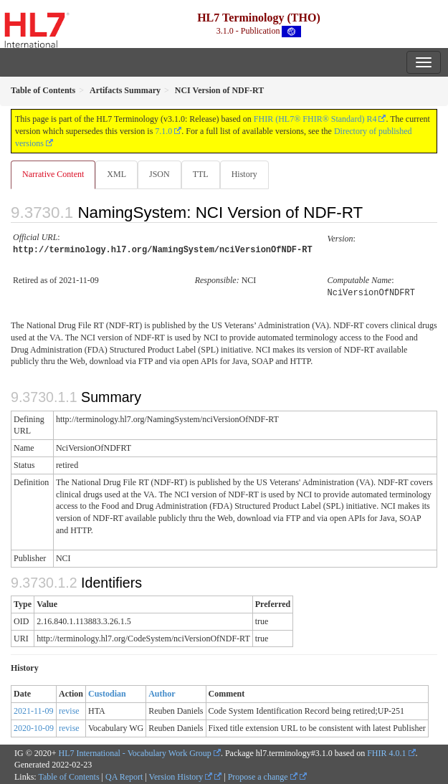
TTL (201, 174)
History (244, 174)
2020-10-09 (34, 726)
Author (161, 692)
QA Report (124, 775)
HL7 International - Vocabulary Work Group (135, 751)
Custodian (107, 692)
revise (69, 709)
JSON (159, 174)
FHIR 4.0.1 (386, 751)
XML (116, 174)
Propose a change (262, 775)
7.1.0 (163, 131)
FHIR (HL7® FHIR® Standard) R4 (315, 119)
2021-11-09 (34, 709)
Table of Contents (68, 775)
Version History (181, 775)
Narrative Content (53, 174)
